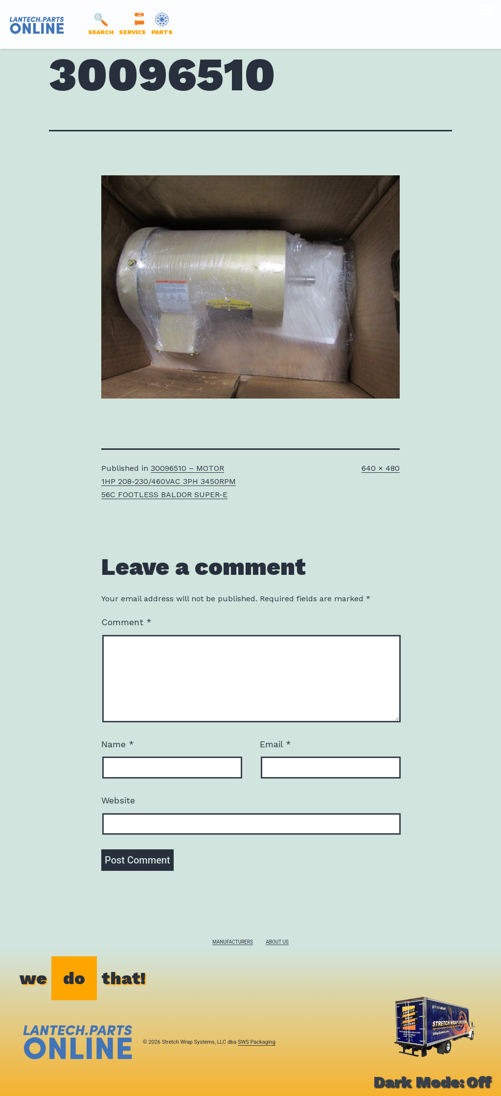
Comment (126, 622)
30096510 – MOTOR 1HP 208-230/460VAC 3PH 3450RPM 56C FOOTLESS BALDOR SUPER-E (168, 481)
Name (117, 744)
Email (275, 744)
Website (118, 800)
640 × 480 (381, 468)
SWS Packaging (256, 1042)
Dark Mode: (432, 1082)
